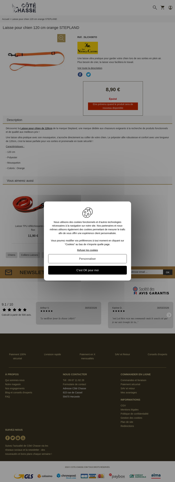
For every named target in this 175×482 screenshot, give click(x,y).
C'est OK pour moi (87, 270)
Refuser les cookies (87, 250)
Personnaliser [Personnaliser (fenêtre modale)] (87, 258)
